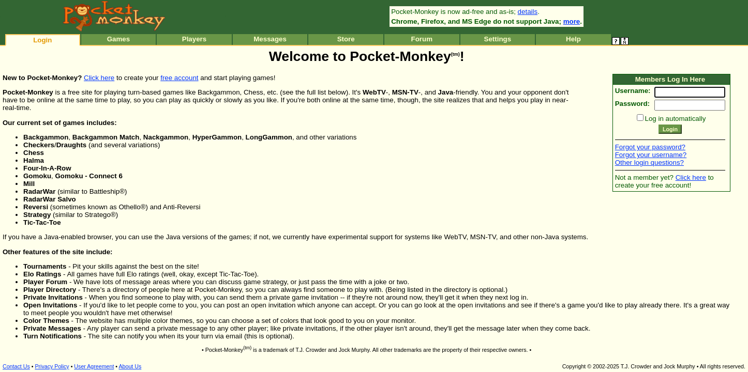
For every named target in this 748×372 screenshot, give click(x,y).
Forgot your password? (650, 147)
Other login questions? (649, 162)
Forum (421, 39)
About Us (129, 366)
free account (179, 78)
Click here (99, 78)
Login (42, 40)
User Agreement (94, 366)
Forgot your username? (651, 155)
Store (346, 39)
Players (194, 39)
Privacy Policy (52, 366)
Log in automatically (675, 118)
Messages (270, 39)
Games (118, 39)
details (528, 12)
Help (573, 39)
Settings (498, 39)
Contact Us (16, 366)
